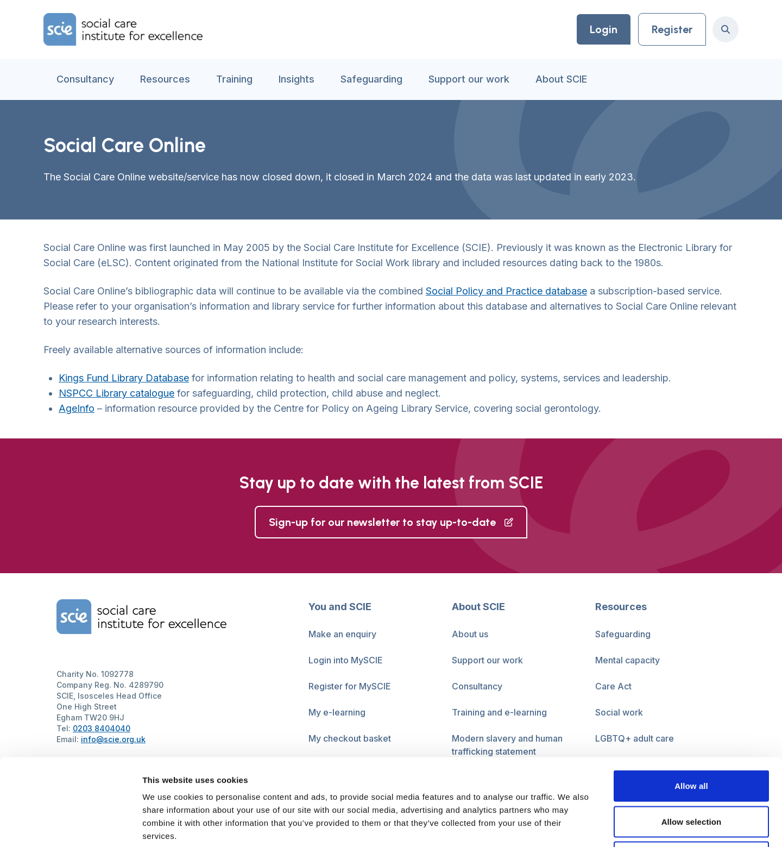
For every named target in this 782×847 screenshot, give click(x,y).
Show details (570, 825)
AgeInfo (76, 408)
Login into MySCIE (345, 660)
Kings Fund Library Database (124, 378)
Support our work (468, 79)
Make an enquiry (342, 634)
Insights (296, 79)
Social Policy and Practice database (506, 291)
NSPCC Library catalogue (116, 393)
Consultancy (85, 79)
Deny (691, 775)
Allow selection (691, 740)
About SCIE (561, 79)
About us (470, 634)
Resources (165, 79)
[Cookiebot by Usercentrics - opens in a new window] (70, 826)
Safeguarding (371, 79)
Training (234, 79)
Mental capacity (627, 660)
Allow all (691, 704)
